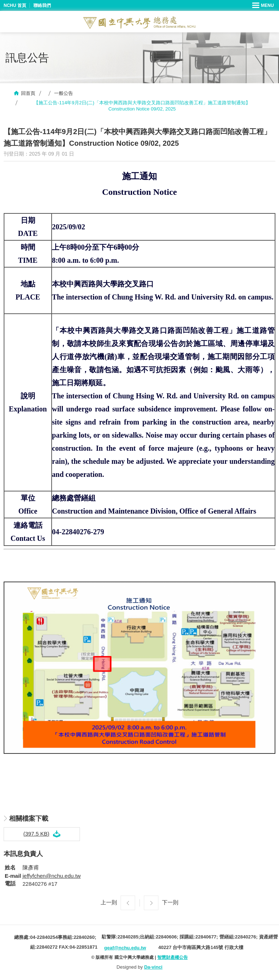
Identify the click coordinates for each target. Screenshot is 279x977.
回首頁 (28, 93)
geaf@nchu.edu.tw (125, 947)
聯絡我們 (42, 5)
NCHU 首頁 (15, 5)
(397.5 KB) (36, 834)
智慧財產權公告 (172, 957)
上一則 (109, 902)
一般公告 (63, 93)
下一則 (170, 902)
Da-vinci (153, 967)
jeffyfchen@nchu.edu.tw (52, 876)
